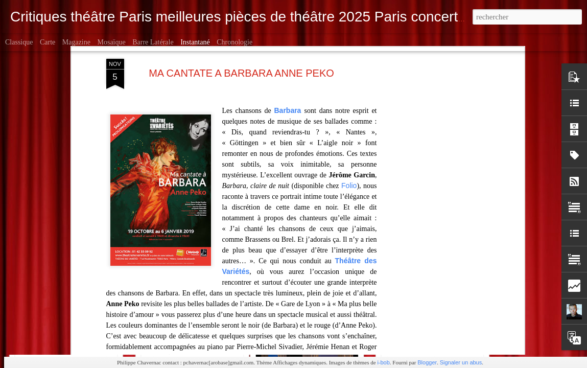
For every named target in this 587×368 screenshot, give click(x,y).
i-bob (383, 362)
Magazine (76, 42)
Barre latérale (152, 42)
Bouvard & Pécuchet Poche (326, 320)
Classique (19, 42)
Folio (349, 83)
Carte (47, 42)
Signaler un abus (461, 362)
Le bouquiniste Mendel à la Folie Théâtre (96, 321)
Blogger (427, 362)
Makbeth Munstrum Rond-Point (202, 314)
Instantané (195, 42)
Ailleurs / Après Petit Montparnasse (457, 317)
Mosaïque (111, 42)
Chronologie (234, 42)
